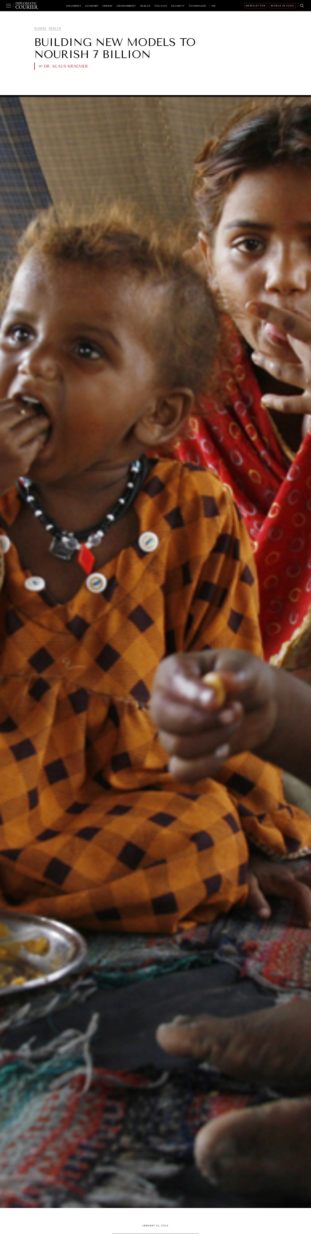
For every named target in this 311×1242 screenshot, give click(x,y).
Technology (197, 5)
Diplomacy (73, 5)
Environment (126, 5)
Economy (92, 5)
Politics (161, 5)
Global (40, 28)
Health (145, 5)
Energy (108, 5)
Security (178, 5)
